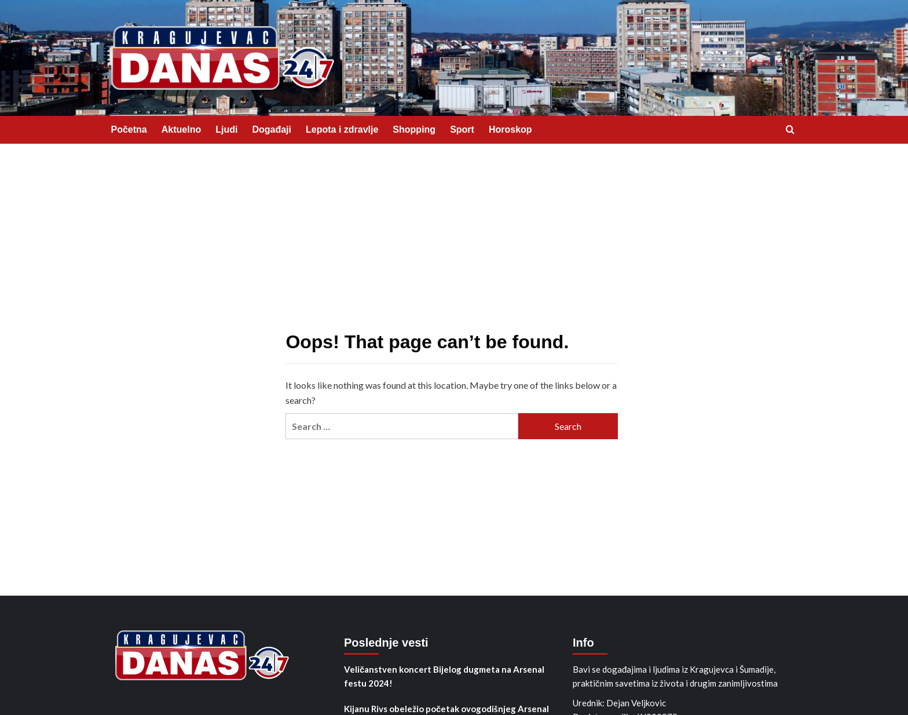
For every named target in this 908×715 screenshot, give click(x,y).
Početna (129, 129)
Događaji (271, 129)
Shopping (414, 129)
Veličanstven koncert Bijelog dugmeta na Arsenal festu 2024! (444, 676)
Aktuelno (181, 129)
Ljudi (226, 129)
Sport (462, 129)
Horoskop (510, 129)
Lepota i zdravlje (342, 129)
